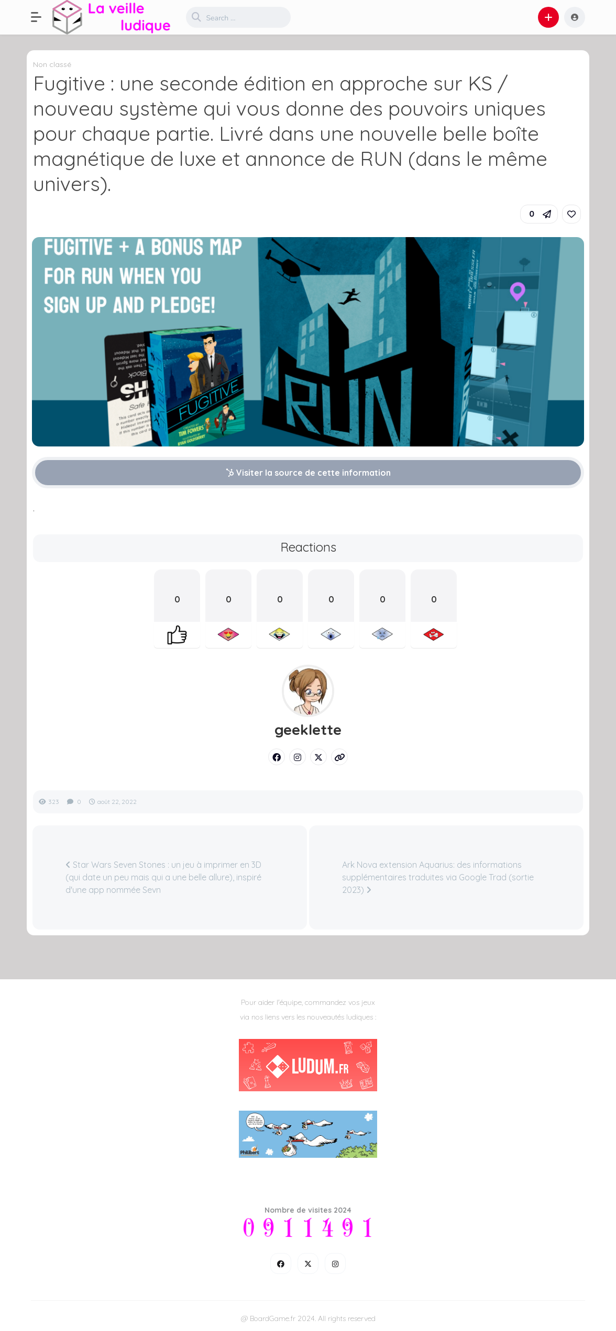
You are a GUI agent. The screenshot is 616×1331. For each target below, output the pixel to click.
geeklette (308, 729)
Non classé (52, 64)
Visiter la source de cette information (308, 472)
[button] (41, 17)
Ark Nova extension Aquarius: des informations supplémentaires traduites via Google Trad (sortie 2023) (438, 877)
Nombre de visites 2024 (308, 1210)
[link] (571, 214)
